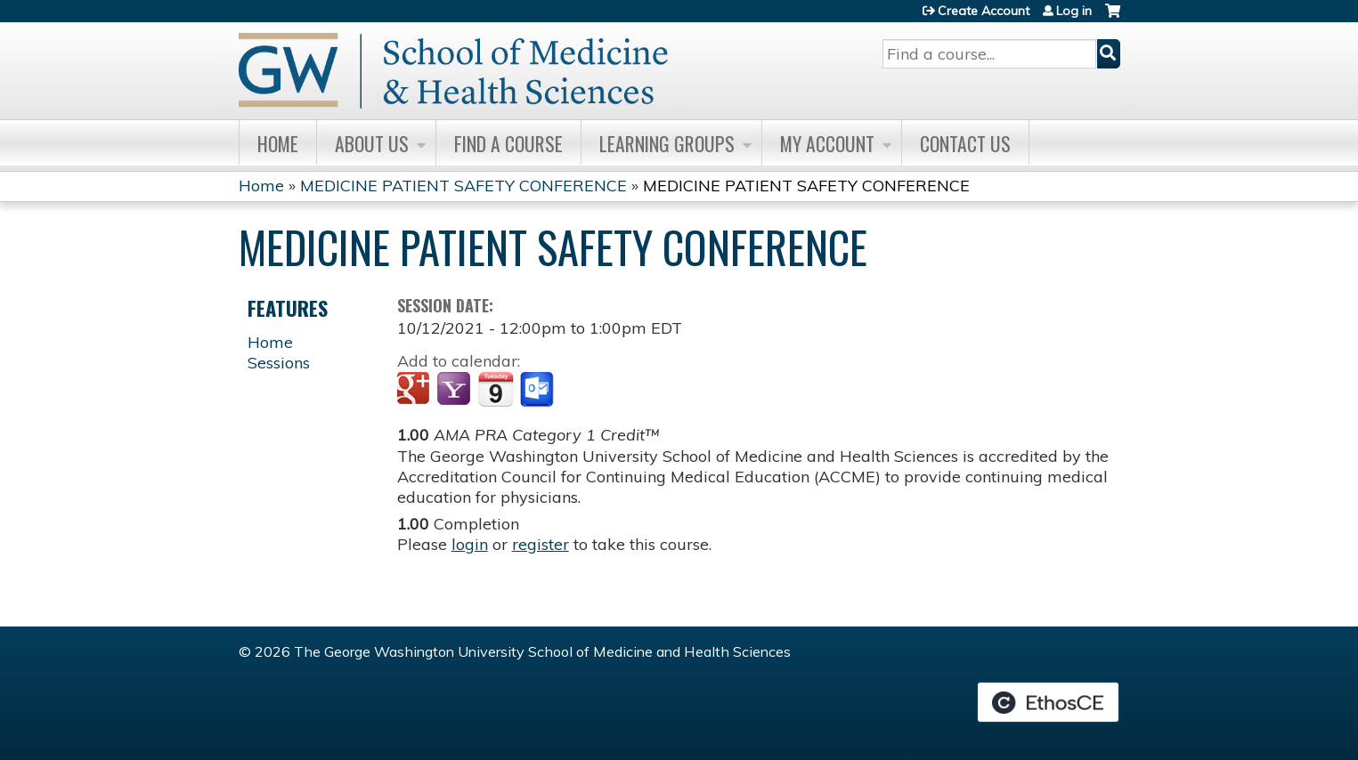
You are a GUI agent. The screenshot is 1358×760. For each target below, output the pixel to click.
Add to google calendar (415, 390)
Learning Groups (667, 143)
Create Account (983, 10)
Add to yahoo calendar (455, 390)
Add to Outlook (538, 390)
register (540, 544)
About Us (372, 143)
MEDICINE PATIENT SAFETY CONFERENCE (463, 185)
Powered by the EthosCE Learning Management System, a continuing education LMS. (1048, 702)
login (469, 544)
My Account (827, 143)
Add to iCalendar (495, 389)
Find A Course (508, 143)
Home (277, 143)
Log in (1074, 10)
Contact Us (965, 143)
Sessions (279, 362)
